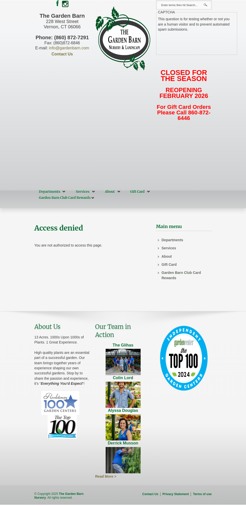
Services (82, 192)
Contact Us (62, 54)
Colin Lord (123, 378)
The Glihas (123, 345)
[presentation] (196, 42)
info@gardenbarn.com (69, 48)
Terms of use (202, 494)
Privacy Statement (175, 494)
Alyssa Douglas (123, 410)
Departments (50, 192)
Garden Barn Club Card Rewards (65, 198)
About (110, 192)
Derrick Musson (123, 443)
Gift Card (137, 192)
